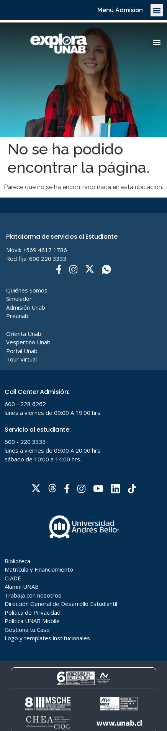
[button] (157, 10)
